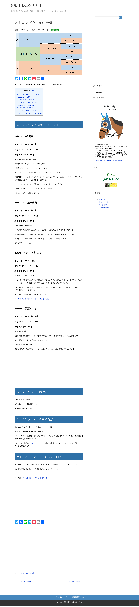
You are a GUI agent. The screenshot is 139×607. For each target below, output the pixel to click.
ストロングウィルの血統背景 (26, 111)
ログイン (102, 200)
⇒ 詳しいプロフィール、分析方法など (108, 161)
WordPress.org (104, 208)
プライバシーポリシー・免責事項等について (70, 598)
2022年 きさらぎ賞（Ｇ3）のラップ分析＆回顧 (32, 299)
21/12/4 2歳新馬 (25, 97)
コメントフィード (105, 205)
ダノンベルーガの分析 (72, 582)
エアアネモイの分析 (24, 582)
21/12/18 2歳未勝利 (26, 100)
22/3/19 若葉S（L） (26, 106)
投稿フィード (104, 202)
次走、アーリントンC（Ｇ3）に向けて (29, 114)
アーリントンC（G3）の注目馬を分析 (35, 478)
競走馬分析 (54, 30)
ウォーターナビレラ (37, 444)
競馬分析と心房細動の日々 (32, 5)
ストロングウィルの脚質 (24, 108)
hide (32, 90)
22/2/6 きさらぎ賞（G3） (28, 103)
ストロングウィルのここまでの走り (28, 95)
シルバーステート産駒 (27, 574)
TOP (22, 12)
